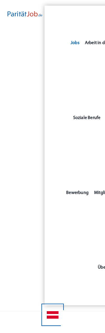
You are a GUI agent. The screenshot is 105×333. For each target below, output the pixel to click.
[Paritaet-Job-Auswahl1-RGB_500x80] (25, 13)
